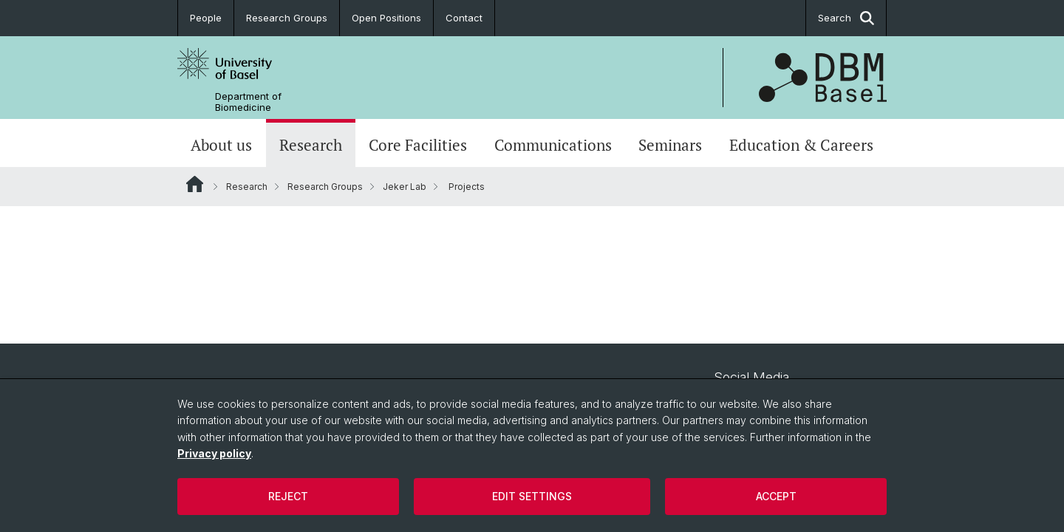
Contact (464, 18)
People (206, 18)
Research (310, 144)
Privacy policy (214, 453)
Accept (776, 496)
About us (221, 144)
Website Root (194, 184)
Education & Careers (801, 144)
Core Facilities (418, 144)
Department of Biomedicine (248, 102)
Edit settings (532, 496)
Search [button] (846, 18)
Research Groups (286, 18)
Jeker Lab (404, 186)
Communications (553, 144)
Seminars (670, 144)
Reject (288, 496)
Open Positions (386, 18)
